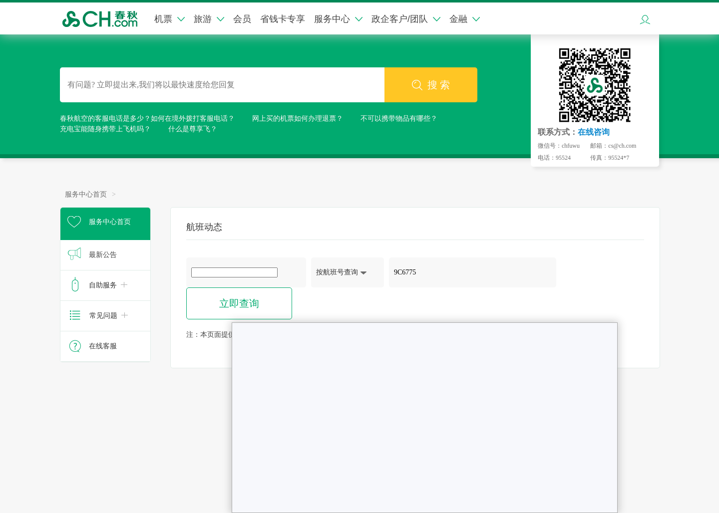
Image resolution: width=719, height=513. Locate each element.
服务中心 (338, 19)
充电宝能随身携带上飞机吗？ (105, 129)
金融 (464, 19)
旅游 (209, 19)
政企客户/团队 (405, 19)
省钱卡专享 (282, 19)
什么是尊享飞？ (192, 129)
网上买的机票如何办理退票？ (297, 118)
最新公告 (103, 254)
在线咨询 (594, 132)
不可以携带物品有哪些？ (398, 118)
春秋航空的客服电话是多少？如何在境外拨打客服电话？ (147, 118)
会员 (242, 19)
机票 (169, 19)
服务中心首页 (86, 194)
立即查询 (239, 303)
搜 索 (431, 85)
